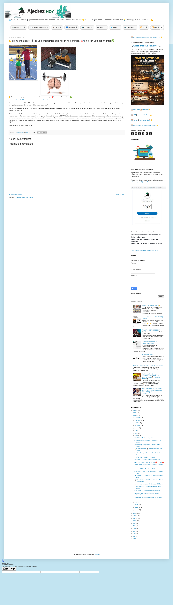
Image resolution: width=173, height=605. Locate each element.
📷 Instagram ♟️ (130, 27)
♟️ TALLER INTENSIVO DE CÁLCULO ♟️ (146, 46)
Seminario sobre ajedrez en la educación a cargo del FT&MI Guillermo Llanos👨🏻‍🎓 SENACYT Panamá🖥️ (151, 376)
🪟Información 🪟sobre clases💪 (141, 110)
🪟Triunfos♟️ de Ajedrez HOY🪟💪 (141, 120)
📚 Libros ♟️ (57, 27)
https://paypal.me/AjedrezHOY (140, 182)
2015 (135, 528)
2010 (135, 539)
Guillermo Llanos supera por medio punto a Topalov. (148, 365)
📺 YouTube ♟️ (87, 27)
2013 (135, 533)
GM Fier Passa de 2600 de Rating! (144, 457)
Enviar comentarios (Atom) (25, 197)
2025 (135, 413)
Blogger (97, 554)
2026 (135, 410)
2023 (135, 513)
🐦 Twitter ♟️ (115, 27)
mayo (136, 435)
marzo (137, 505)
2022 (135, 516)
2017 (135, 523)
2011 (135, 536)
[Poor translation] (12, 569)
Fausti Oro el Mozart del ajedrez (143, 438)
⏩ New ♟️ (156, 27)
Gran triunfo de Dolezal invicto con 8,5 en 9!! (147, 490)
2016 (135, 526)
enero (137, 510)
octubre (137, 423)
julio (136, 430)
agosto (137, 428)
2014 (135, 531)
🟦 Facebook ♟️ (71, 27)
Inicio (68, 194)
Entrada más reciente (15, 194)
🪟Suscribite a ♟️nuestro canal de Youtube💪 (144, 125)
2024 (135, 415)
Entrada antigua (119, 194)
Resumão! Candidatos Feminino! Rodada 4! (147, 459)
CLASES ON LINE (147, 355)
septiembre (138, 425)
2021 (135, 518)
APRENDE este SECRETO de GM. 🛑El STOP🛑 (149, 462)
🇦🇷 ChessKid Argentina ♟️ (39, 27)
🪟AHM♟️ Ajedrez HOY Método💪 (141, 115)
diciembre (138, 417)
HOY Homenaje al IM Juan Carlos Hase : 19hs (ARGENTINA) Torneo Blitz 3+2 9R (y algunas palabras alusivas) (152, 391)
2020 (135, 521)
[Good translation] (5, 569)
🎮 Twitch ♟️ (101, 27)
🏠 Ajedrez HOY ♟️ (19, 27)
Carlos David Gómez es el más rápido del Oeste (148, 484)
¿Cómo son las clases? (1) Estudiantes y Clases (149, 342)
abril (136, 502)
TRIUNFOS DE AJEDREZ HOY (151, 330)
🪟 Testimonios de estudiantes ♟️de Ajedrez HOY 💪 (146, 37)
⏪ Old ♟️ (143, 27)
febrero (137, 507)
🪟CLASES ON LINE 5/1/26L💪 (151, 305)
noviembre (138, 420)
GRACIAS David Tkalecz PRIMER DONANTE (144, 250)
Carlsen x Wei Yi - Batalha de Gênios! (145, 469)
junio (136, 433)
